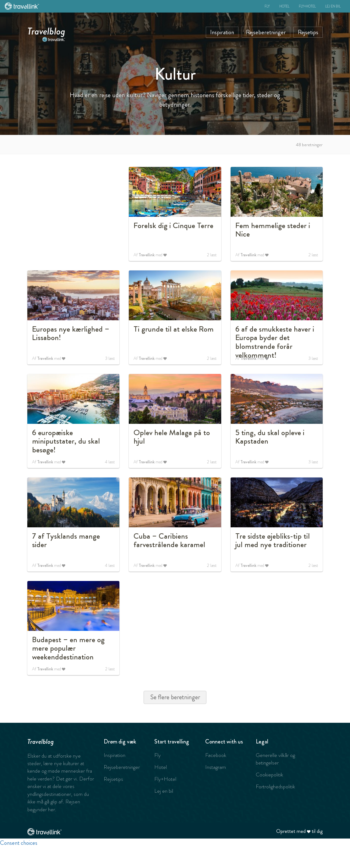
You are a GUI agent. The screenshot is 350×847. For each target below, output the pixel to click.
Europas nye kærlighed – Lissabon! (70, 333)
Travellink (147, 255)
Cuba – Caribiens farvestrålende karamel (169, 540)
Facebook (215, 755)
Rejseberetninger (266, 32)
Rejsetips (308, 32)
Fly (267, 6)
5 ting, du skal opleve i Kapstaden (269, 437)
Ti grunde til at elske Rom (174, 329)
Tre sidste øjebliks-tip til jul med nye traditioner (272, 540)
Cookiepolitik (269, 774)
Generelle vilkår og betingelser (275, 758)
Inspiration (222, 32)
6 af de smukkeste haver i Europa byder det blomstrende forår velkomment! (274, 342)
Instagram (215, 767)
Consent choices (18, 843)
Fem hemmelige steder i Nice (272, 230)
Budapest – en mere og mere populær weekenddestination (68, 648)
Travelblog (46, 30)
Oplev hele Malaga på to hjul (172, 437)
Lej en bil (333, 6)
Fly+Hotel (307, 6)
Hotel (284, 6)
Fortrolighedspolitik (275, 786)
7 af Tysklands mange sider (66, 540)
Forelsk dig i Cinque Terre (173, 225)
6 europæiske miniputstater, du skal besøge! (66, 441)
